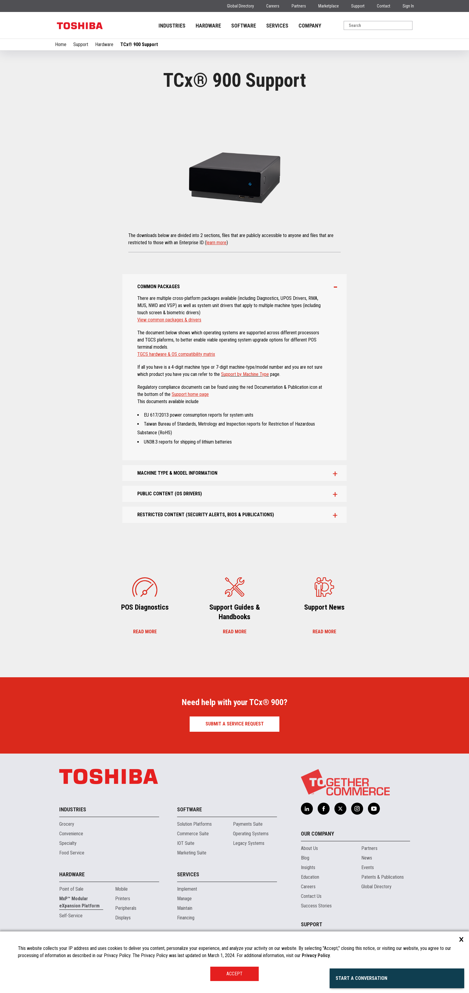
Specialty (68, 843)
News (366, 858)
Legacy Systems (248, 843)
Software (189, 809)
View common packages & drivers (169, 320)
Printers (122, 898)
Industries (72, 809)
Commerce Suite (193, 833)
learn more (216, 242)
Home (60, 44)
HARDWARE (208, 25)
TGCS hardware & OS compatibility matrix (176, 354)
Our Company (317, 833)
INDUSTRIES (172, 25)
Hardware (104, 44)
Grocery (66, 824)
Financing (185, 918)
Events (367, 867)
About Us (309, 848)
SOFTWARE (243, 25)
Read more (145, 631)
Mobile (121, 889)
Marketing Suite (191, 853)
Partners (299, 6)
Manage (184, 898)
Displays (123, 918)
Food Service (71, 853)
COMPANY (310, 25)
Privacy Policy (316, 955)
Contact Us (311, 896)
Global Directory (240, 6)
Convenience (71, 833)
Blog (305, 858)
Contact (383, 6)
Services (188, 874)
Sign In (408, 6)
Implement (187, 889)
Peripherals (125, 908)
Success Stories (316, 906)
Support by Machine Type (245, 374)
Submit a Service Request (234, 724)
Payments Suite (248, 824)
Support (358, 6)
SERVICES (277, 25)
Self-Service (71, 915)
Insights (308, 867)
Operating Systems (251, 833)
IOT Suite (185, 843)
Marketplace (328, 6)
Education (310, 877)
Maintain (184, 908)
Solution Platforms (194, 824)
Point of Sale (71, 889)
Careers (272, 6)
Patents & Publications (382, 877)
